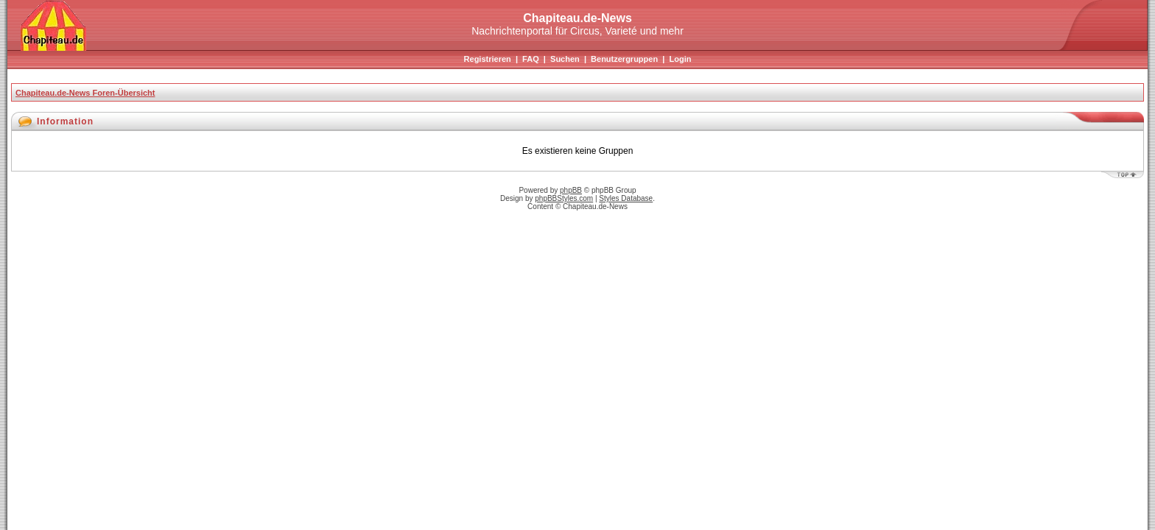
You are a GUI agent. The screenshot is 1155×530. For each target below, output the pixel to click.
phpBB (571, 190)
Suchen (565, 58)
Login (680, 58)
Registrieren (487, 58)
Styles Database (626, 198)
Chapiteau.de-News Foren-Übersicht (85, 92)
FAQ (530, 58)
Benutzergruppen (624, 58)
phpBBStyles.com (564, 198)
